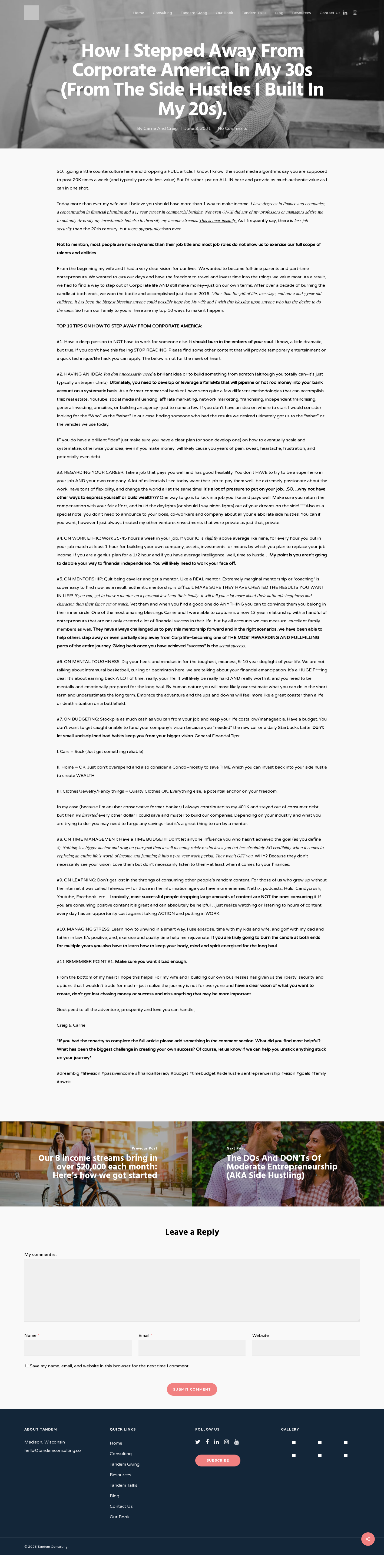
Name (31, 1335)
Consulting (162, 13)
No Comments (232, 128)
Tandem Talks (254, 13)
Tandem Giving (194, 13)
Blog (279, 13)
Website (260, 1335)
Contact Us (330, 13)
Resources (301, 13)
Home (138, 13)
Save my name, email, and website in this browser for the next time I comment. (109, 1366)
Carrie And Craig (161, 128)
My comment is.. (40, 1254)
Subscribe (218, 1460)
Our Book (224, 13)
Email (145, 1335)
